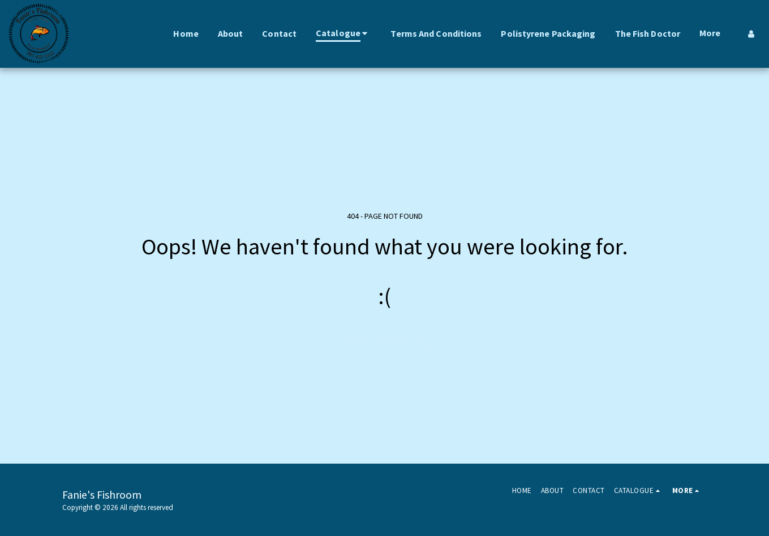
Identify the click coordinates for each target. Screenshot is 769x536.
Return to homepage (384, 342)
